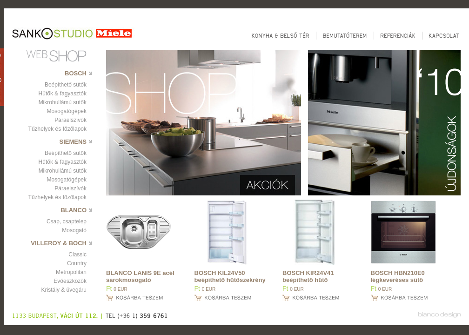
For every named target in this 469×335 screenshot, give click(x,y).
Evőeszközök (70, 281)
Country (77, 263)
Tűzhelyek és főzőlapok (57, 129)
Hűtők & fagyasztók (63, 93)
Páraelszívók (70, 120)
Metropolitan (71, 272)
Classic (77, 254)
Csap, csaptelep (67, 221)
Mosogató (74, 230)
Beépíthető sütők (66, 84)
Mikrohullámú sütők (63, 102)
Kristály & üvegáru (64, 290)
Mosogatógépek (67, 111)
